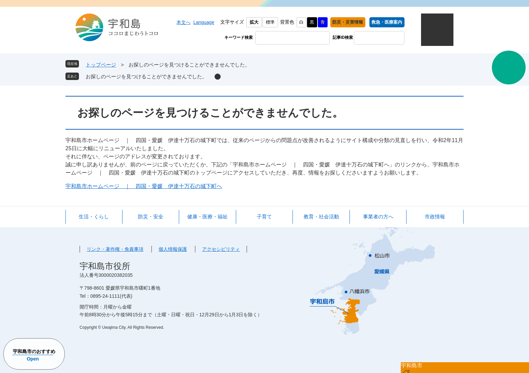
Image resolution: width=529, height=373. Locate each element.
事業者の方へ (378, 216)
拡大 (254, 22)
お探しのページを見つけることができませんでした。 (146, 76)
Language (203, 22)
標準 (270, 22)
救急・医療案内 (386, 22)
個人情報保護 (173, 249)
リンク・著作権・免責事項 (115, 249)
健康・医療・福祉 (207, 216)
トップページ (101, 65)
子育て (264, 216)
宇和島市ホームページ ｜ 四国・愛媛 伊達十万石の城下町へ (143, 186)
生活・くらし (94, 216)
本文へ (183, 22)
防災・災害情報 (347, 22)
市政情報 (435, 216)
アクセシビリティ (221, 249)
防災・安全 (150, 216)
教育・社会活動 (321, 216)
